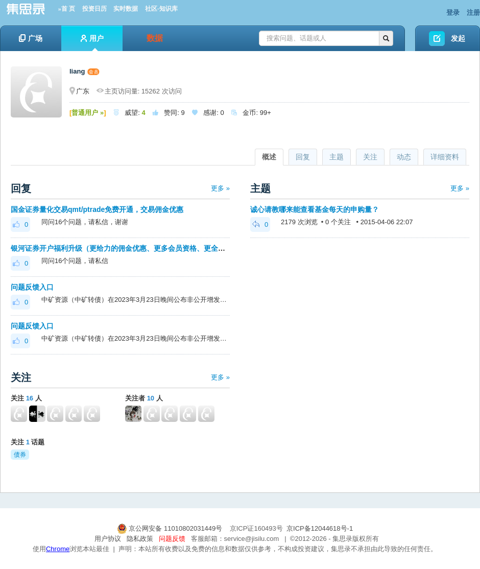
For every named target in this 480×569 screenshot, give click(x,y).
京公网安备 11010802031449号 (170, 528)
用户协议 (107, 538)
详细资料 (444, 157)
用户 (92, 42)
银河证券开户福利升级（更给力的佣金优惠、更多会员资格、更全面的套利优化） (139, 248)
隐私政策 (140, 538)
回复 (303, 157)
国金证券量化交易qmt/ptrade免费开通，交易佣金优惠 (97, 209)
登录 (453, 12)
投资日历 (94, 8)
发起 (458, 38)
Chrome (57, 549)
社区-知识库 (161, 8)
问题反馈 (172, 538)
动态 (404, 157)
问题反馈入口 (32, 287)
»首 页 (66, 8)
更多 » (220, 188)
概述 (269, 157)
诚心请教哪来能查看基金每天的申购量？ (314, 209)
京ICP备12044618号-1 (319, 528)
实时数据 (125, 8)
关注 (370, 157)
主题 (336, 157)
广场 (30, 38)
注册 (473, 12)
